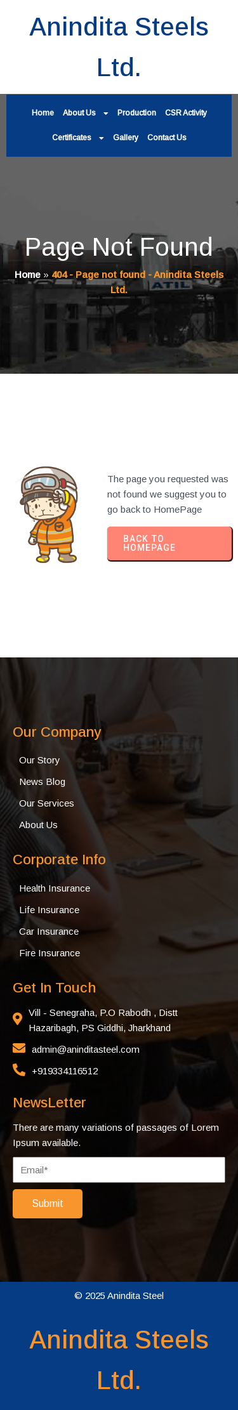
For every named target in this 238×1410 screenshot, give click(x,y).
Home (28, 274)
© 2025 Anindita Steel (119, 1295)
